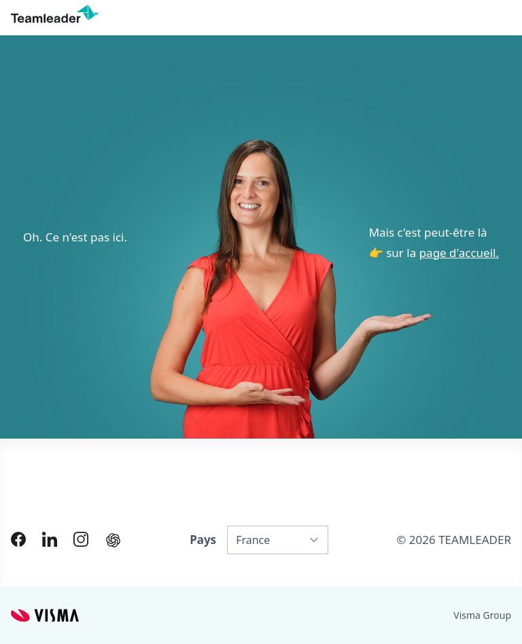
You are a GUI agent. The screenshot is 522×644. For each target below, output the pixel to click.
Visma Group (482, 615)
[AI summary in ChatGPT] (113, 540)
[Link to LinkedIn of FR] (49, 539)
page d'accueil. (459, 252)
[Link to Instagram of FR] (80, 539)
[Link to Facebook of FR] (18, 539)
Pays (203, 539)
